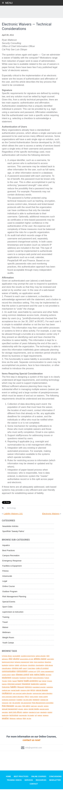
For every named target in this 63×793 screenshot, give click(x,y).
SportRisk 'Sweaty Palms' (13, 535)
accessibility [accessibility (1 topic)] (16, 659)
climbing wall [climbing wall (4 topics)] (17, 672)
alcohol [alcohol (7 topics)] (16, 662)
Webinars (6, 636)
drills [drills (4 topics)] (32, 678)
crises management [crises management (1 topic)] (47, 675)
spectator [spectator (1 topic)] (5, 716)
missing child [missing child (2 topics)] (25, 694)
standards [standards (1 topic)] (43, 716)
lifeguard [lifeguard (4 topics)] (20, 691)
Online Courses (38, 780)
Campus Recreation (11, 559)
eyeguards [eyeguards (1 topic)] (15, 681)
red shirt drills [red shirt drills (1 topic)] (27, 703)
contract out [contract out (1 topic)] (32, 675)
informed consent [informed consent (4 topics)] (14, 688)
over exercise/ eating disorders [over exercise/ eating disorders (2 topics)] (13, 700)
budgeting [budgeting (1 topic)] (5, 669)
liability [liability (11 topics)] (13, 691)
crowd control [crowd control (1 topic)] (6, 678)
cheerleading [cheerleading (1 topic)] (40, 669)
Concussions (55, 780)
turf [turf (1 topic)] (36, 719)
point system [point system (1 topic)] (34, 700)
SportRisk (31, 12)
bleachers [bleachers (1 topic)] (48, 666)
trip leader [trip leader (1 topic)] (31, 719)
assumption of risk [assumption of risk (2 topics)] (26, 663)
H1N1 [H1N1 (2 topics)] (10, 685)
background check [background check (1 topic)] (8, 666)
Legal (4, 585)
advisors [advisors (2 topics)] (5, 663)
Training (5, 621)
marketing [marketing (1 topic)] (49, 691)
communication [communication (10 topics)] (9, 675)
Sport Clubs (7, 611)
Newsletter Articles (10, 530)
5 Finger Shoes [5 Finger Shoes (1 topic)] (7, 659)
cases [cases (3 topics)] (17, 669)
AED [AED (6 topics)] (11, 662)
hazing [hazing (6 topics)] (20, 684)
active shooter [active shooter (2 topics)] (41, 659)
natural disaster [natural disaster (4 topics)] (42, 694)
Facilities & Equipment (12, 570)
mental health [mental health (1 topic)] (15, 694)
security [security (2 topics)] (40, 710)
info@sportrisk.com (33, 751)
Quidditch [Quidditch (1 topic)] (19, 703)
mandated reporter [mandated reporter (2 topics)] (39, 691)
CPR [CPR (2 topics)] (38, 675)
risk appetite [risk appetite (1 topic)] (16, 706)
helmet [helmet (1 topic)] (44, 685)
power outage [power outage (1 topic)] (43, 700)
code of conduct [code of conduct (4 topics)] (42, 672)
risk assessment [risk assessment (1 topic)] (26, 706)
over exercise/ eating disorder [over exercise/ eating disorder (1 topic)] (22, 697)
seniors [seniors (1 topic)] (46, 710)
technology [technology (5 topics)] (13, 719)
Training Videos (14, 784)
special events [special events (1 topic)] (44, 713)
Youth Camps (8, 646)
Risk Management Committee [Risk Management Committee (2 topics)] (42, 706)
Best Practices (8, 554)
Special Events (8, 605)
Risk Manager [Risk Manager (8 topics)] (8, 709)
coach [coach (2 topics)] (25, 672)
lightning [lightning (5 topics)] (28, 691)
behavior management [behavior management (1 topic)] (22, 666)
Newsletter (55, 784)
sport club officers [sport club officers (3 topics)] (15, 716)
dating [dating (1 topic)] (13, 678)
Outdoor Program (9, 595)
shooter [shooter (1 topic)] (20, 713)
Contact (34, 788)
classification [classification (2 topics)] (6, 672)
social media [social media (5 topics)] (34, 713)
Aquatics (6, 549)
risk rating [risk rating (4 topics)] (26, 710)
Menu (9, 3)
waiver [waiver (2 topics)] (40, 719)
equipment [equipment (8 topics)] (6, 681)
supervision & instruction (13, 616)
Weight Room (8, 641)
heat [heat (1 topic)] (39, 685)
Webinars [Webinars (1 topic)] (12, 722)
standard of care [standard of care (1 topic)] (34, 716)
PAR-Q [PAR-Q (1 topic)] (27, 700)
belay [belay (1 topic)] (31, 666)
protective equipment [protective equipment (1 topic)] (9, 703)
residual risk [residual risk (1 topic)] (44, 703)
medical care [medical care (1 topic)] (6, 694)
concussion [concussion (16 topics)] (22, 675)
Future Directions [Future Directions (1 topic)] (38, 681)
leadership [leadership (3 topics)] (35, 688)
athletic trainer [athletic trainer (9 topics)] (40, 662)
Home (8, 780)
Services (28, 784)
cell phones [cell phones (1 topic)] (23, 669)
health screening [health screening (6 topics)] (31, 684)
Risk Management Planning (14, 600)
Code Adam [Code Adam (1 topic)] (31, 672)
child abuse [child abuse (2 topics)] (49, 669)
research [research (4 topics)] (36, 703)
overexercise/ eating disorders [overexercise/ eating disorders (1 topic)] (42, 697)
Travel (5, 626)
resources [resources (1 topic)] (5, 706)
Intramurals (7, 580)
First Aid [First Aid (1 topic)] (29, 681)
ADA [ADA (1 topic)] (47, 659)
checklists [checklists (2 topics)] (31, 669)
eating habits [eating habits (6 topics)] (39, 678)
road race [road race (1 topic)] (34, 710)
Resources (41, 784)
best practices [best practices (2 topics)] (39, 666)
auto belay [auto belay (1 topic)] (50, 663)
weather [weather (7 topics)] (5, 722)
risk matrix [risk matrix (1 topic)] (18, 710)
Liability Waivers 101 (13, 517)
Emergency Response (12, 564)
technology (11, 512)
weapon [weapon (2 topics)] (46, 719)
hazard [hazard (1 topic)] (14, 685)
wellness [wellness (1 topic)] (19, 722)
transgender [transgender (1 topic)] (23, 719)
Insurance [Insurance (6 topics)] (26, 688)
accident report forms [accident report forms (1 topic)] (28, 659)
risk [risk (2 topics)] (10, 706)
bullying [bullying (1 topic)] (11, 669)
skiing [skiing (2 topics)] (26, 713)
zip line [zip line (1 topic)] (29, 722)
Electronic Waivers (50, 517)
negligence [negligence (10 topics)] (7, 697)
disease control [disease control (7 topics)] (22, 678)
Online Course (8, 590)
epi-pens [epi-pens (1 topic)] (48, 678)
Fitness (5, 575)
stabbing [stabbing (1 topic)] (25, 716)
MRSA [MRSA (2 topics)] (32, 694)
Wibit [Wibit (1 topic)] (24, 722)
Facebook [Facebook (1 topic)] (22, 681)
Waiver (5, 631)
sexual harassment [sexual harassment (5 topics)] (10, 713)
